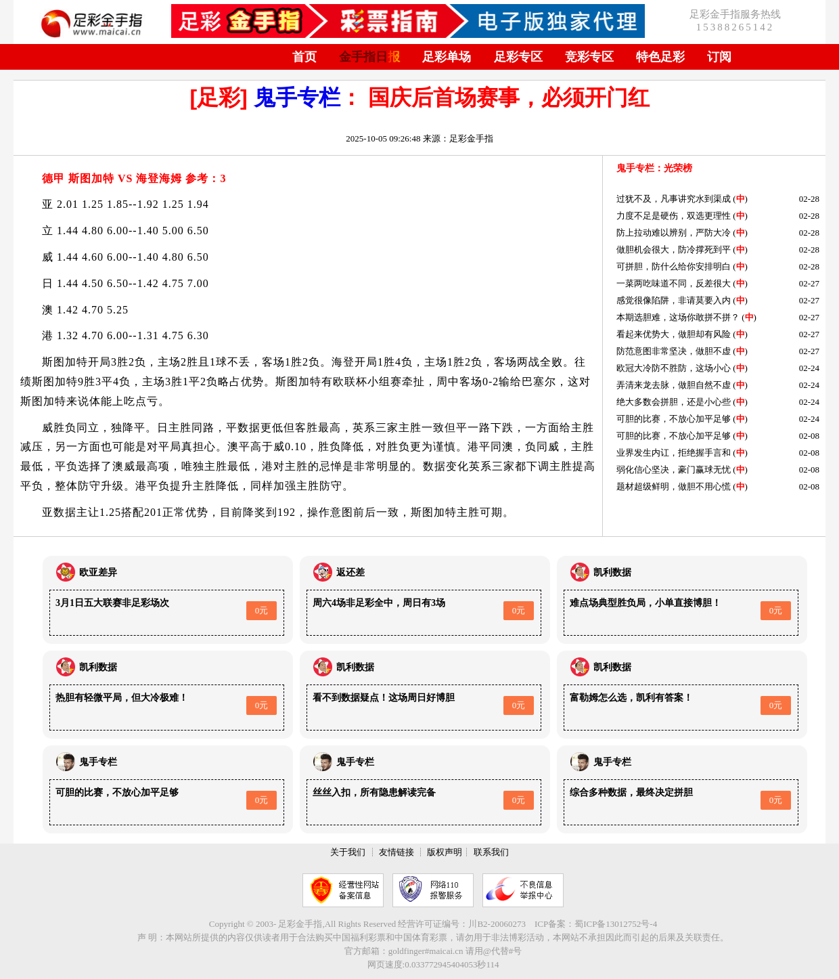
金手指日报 (369, 57)
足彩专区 (518, 57)
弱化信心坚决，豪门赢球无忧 (673, 469)
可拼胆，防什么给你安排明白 (673, 266)
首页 (304, 57)
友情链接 (396, 852)
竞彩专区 (589, 57)
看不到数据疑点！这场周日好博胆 (384, 698)
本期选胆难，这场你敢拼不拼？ (678, 317)
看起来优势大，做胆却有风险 (673, 334)
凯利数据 (612, 572)
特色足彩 (660, 57)
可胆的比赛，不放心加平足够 (673, 419)
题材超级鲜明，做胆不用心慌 (673, 486)
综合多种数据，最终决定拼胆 (631, 792)
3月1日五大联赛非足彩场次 (112, 603)
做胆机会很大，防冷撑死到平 (673, 249)
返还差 (350, 572)
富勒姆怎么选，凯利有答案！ (631, 698)
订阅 (719, 57)
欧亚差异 (98, 572)
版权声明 (444, 852)
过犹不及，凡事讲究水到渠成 (673, 199)
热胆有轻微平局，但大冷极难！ (121, 698)
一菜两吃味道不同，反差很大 (673, 283)
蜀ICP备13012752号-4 (615, 924)
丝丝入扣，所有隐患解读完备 (374, 792)
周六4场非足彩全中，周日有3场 (379, 603)
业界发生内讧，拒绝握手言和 (673, 453)
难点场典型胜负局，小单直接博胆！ (645, 603)
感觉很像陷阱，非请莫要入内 (673, 300)
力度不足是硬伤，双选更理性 (673, 216)
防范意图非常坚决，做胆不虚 (673, 351)
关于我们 (347, 852)
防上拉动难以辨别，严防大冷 (673, 232)
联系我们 (491, 852)
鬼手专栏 (297, 97)
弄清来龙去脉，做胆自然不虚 (673, 385)
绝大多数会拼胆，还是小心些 (673, 402)
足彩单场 (446, 57)
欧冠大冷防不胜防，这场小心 (673, 368)
